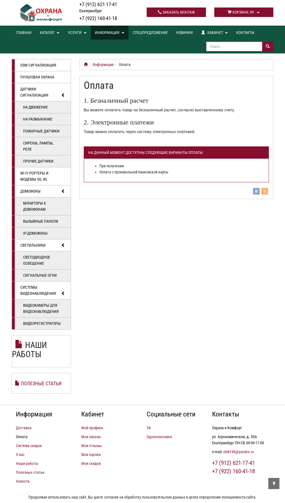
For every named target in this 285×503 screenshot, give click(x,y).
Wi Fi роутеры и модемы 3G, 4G (34, 176)
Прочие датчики (38, 161)
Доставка (23, 428)
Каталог (50, 32)
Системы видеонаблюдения (42, 290)
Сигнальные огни (40, 275)
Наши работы (29, 349)
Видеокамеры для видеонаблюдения (41, 308)
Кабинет (214, 32)
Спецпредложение (150, 32)
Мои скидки (91, 463)
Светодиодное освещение (36, 260)
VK (149, 428)
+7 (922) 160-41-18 (98, 18)
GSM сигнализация (38, 65)
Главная (23, 32)
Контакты (245, 32)
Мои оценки (91, 454)
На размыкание (37, 119)
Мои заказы (91, 437)
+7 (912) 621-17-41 (98, 7)
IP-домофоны (35, 233)
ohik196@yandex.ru (238, 452)
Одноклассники (159, 437)
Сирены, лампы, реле (38, 146)
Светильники (42, 245)
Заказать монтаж (176, 12)
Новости (23, 481)
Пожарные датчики (41, 131)
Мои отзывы (91, 445)
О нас (20, 454)
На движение (35, 107)
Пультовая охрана (37, 77)
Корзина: (244, 12)
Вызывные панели (40, 221)
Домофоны (42, 191)
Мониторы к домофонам (34, 206)
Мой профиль (92, 428)
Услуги (77, 32)
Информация (109, 32)
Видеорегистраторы (42, 323)
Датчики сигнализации (42, 92)
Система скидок (29, 445)
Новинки (184, 32)
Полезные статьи (41, 383)
